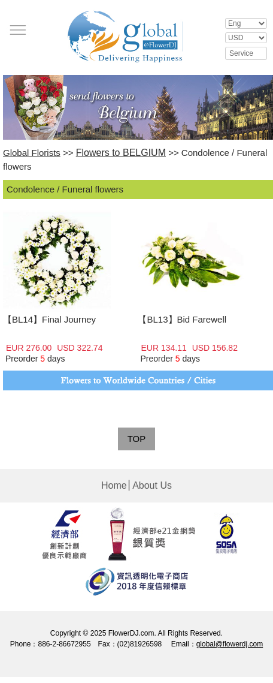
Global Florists (31, 153)
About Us (152, 485)
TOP (137, 439)
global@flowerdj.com (229, 644)
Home (114, 485)
